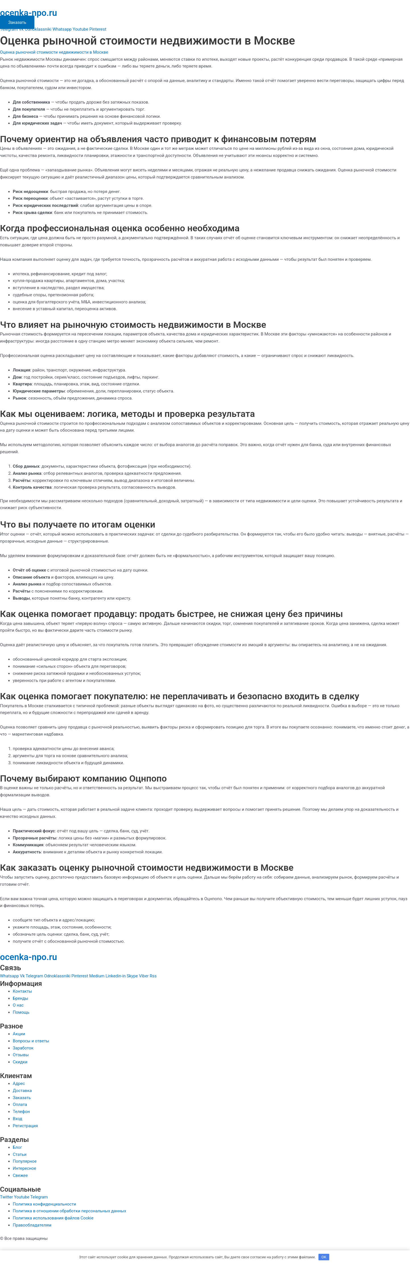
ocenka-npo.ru (29, 12)
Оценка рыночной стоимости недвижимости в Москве (55, 52)
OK (324, 1257)
